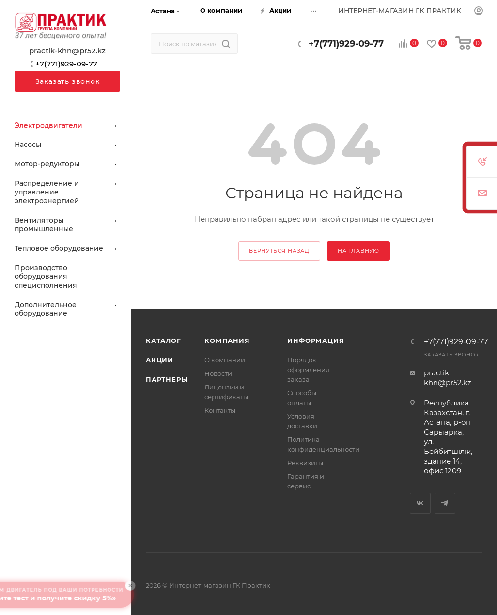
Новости (218, 373)
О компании (224, 360)
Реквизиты (305, 463)
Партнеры (166, 379)
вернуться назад (279, 250)
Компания (226, 340)
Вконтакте (420, 503)
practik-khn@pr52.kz (67, 50)
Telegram (445, 503)
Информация (315, 340)
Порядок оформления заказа (308, 369)
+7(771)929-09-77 (346, 43)
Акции (159, 360)
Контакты (219, 410)
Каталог (163, 340)
